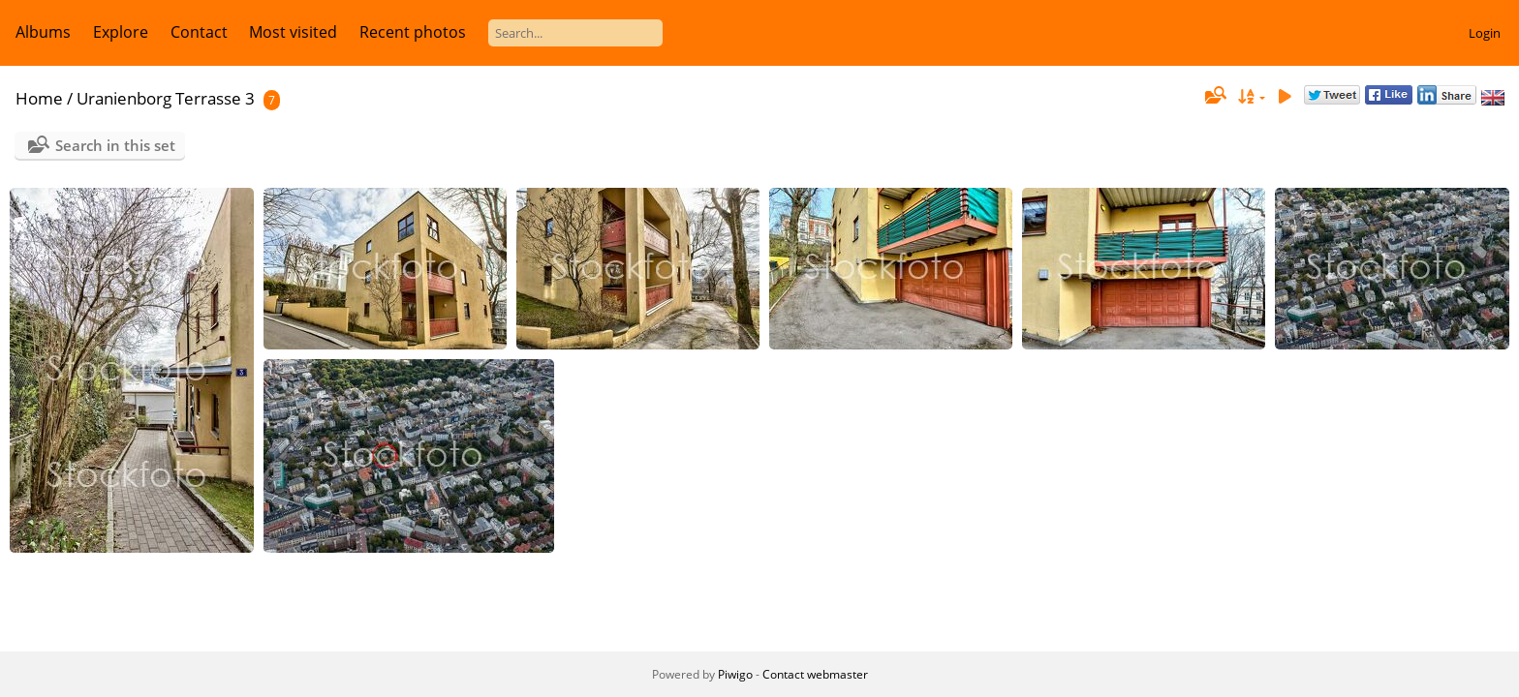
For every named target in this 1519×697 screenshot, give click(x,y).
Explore (120, 32)
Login (1485, 33)
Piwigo (735, 674)
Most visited (293, 32)
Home (39, 98)
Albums (43, 32)
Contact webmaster (815, 674)
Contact (199, 32)
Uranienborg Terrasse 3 (166, 98)
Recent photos (412, 32)
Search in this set (115, 145)
